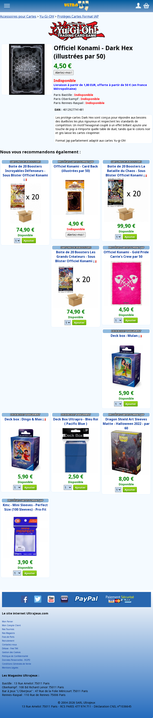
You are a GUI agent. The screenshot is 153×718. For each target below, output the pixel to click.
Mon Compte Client (11, 625)
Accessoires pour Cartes (18, 16)
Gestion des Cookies (11, 652)
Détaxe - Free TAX (10, 648)
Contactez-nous (9, 644)
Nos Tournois (8, 629)
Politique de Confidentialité (15, 656)
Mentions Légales (10, 667)
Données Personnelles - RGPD (16, 660)
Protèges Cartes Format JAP (78, 16)
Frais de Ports (8, 636)
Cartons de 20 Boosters (25, 161)
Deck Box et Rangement (126, 331)
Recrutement (8, 640)
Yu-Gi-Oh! (47, 16)
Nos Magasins (8, 633)
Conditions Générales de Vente (16, 663)
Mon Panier (7, 621)
